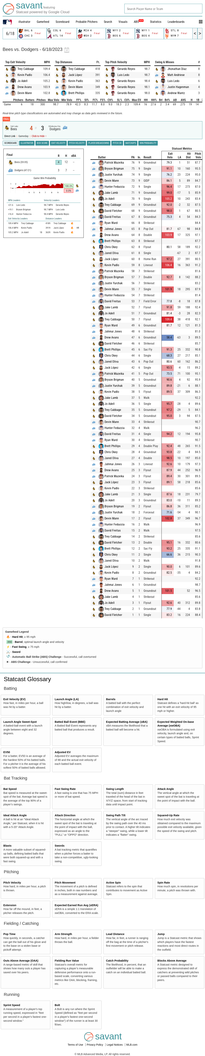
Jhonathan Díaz (177, 69)
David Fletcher (113, 211)
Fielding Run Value (67, 960)
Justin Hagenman (178, 87)
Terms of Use (76, 1044)
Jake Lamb (111, 193)
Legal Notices (115, 1044)
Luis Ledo (123, 75)
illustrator (24, 22)
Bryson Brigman (114, 168)
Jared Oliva (112, 253)
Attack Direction (65, 815)
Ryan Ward (111, 223)
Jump (160, 934)
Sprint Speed (11, 1005)
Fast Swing (19, 646)
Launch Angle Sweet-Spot (20, 721)
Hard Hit (17, 636)
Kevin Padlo (25, 75)
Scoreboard (62, 22)
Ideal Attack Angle (15, 815)
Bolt (57, 1005)
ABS (139, 22)
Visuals (123, 22)
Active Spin (113, 882)
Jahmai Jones (113, 229)
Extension (9, 905)
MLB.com (131, 1044)
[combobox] (163, 8)
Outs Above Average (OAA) (20, 960)
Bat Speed (10, 788)
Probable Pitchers (86, 22)
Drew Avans (25, 87)
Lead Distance (115, 934)
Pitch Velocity (12, 882)
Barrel (19, 641)
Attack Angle (165, 788)
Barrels (111, 699)
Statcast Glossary (27, 679)
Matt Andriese (176, 75)
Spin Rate (163, 882)
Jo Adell (23, 81)
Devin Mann (25, 93)
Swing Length (115, 788)
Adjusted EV (63, 752)
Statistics (155, 22)
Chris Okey (111, 247)
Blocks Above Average (171, 960)
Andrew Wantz (176, 93)
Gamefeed (43, 22)
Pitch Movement (65, 882)
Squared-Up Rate (168, 815)
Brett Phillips (76, 93)
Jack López (75, 75)
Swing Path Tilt (115, 815)
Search (108, 22)
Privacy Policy (95, 1044)
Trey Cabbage (26, 69)
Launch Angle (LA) (67, 699)
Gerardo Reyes (126, 69)
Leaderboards (176, 22)
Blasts (7, 845)
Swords (59, 845)
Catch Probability (117, 960)
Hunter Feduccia (115, 186)
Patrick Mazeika (114, 162)
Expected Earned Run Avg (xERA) (76, 905)
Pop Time (9, 934)
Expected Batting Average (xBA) (127, 721)
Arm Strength (63, 934)
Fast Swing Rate (65, 788)
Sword (16, 651)
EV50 (6, 752)
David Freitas (113, 217)
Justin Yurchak (113, 174)
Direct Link (10, 136)
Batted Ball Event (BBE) (70, 721)
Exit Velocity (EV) (14, 699)
